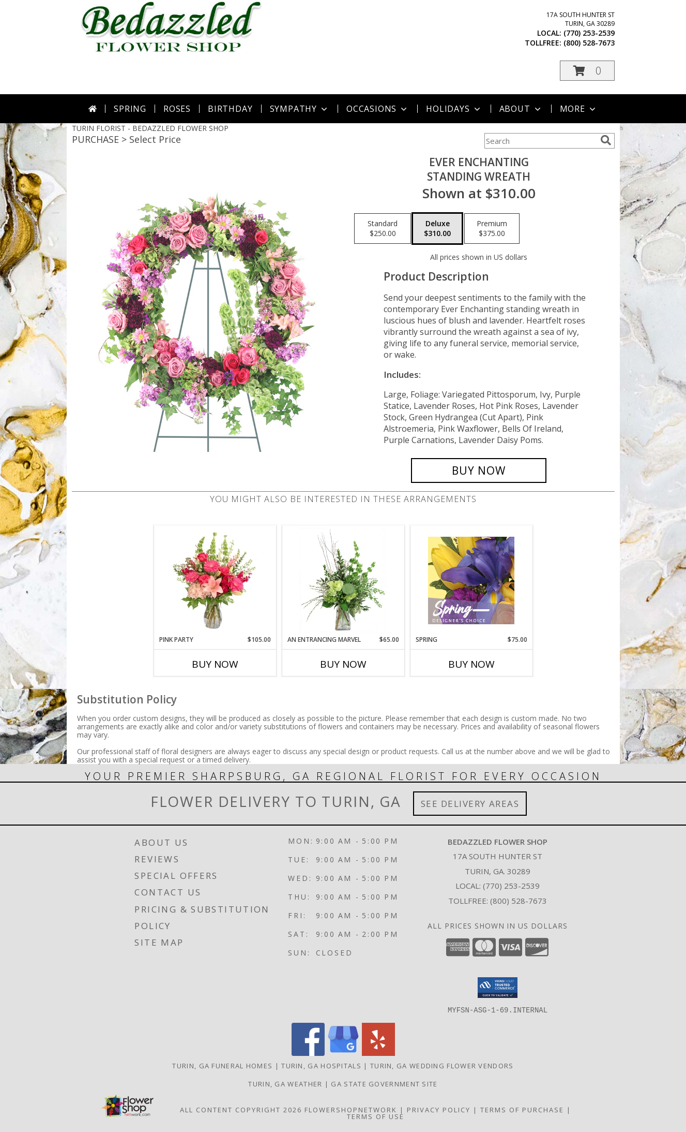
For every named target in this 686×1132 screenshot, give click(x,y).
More (579, 108)
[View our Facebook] (308, 1052)
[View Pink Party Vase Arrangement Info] (215, 580)
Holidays (454, 108)
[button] (587, 71)
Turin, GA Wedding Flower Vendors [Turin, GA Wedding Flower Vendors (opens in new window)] (442, 1065)
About (521, 108)
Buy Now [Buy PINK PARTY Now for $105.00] (215, 664)
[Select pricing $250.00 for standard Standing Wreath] (382, 229)
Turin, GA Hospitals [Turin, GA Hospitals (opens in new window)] (321, 1065)
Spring (130, 108)
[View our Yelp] (378, 1052)
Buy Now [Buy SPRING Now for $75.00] (471, 664)
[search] (606, 140)
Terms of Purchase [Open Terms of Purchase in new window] (522, 1109)
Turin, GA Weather (285, 1083)
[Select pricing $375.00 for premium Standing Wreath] (492, 229)
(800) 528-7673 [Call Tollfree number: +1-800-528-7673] (518, 900)
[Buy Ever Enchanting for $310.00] (479, 470)
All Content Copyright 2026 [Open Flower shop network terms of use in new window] (241, 1109)
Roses (177, 108)
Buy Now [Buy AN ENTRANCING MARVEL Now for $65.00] (343, 664)
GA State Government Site (384, 1083)
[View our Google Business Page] (343, 1052)
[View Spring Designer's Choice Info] (471, 580)
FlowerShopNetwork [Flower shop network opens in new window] (350, 1109)
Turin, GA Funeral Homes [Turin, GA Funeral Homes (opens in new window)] (222, 1065)
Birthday (230, 108)
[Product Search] (540, 141)
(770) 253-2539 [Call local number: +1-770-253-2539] (589, 33)
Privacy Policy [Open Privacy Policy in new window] (438, 1109)
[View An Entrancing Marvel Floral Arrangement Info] (343, 580)
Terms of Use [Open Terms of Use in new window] (375, 1116)
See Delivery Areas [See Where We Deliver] (470, 804)
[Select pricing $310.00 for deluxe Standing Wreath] (437, 229)
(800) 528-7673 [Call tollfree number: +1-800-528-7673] (589, 43)
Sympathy (299, 108)
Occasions (377, 108)
